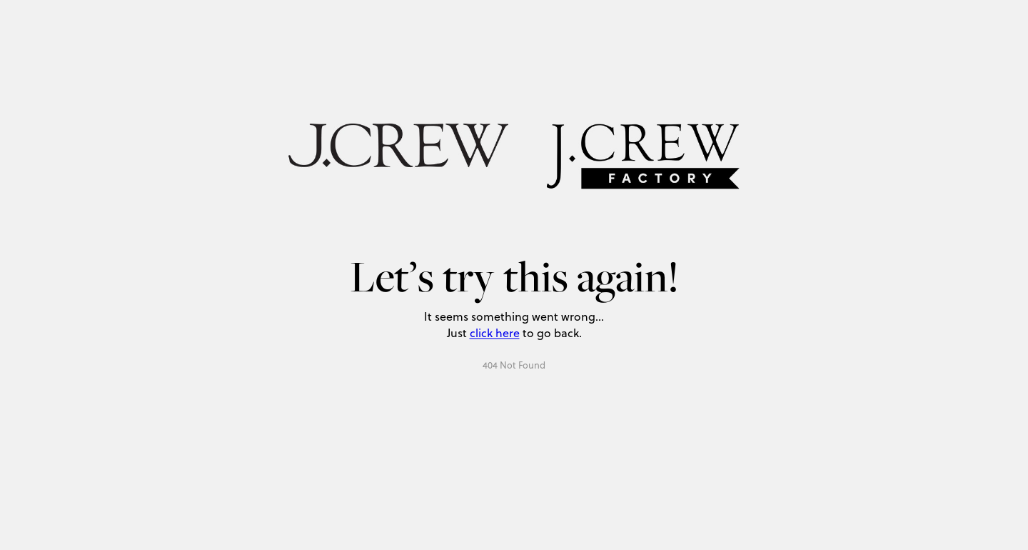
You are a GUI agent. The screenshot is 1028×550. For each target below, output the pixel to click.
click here (495, 332)
